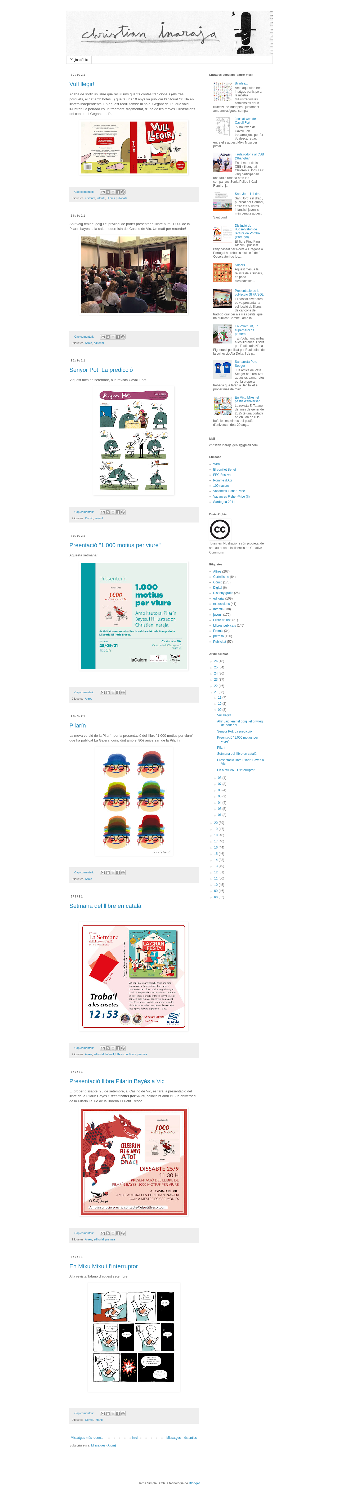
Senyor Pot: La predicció (101, 370)
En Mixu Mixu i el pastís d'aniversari (247, 399)
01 (220, 815)
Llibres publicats (117, 198)
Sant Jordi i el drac (248, 194)
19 (216, 829)
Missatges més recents (87, 1438)
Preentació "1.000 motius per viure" (115, 545)
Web (216, 464)
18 (216, 835)
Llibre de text (222, 620)
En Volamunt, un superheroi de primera (246, 330)
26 (216, 661)
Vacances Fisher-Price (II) (231, 496)
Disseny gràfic (223, 593)
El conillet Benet (224, 469)
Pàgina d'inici (79, 60)
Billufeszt (241, 83)
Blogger (194, 1483)
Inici (134, 1438)
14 (216, 860)
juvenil (99, 518)
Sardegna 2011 (224, 502)
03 (220, 809)
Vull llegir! (82, 84)
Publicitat (219, 642)
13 (216, 866)
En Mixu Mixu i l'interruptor (103, 1266)
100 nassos (221, 486)
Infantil (101, 198)
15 (216, 854)
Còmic (89, 518)
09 (220, 710)
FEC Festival (222, 475)
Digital (217, 588)
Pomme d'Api (222, 480)
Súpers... (241, 265)
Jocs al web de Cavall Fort (245, 120)
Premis (218, 631)
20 (216, 823)
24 (216, 673)
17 (216, 841)
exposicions (221, 604)
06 (220, 790)
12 (216, 872)
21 (216, 692)
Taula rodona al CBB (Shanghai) (249, 156)
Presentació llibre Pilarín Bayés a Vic (116, 1081)
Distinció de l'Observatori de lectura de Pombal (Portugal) (248, 231)
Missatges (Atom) (103, 1445)
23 (216, 679)
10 (220, 703)
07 (220, 784)
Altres (88, 343)
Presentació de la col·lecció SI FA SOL (249, 292)
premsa (142, 1054)
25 (216, 667)
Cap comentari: (84, 191)
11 (220, 697)
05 (220, 796)
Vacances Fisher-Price (229, 491)
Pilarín (77, 725)
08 (220, 778)
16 (216, 847)
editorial (90, 198)
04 (220, 803)
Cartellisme (221, 577)
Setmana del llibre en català (105, 906)
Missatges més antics (181, 1438)
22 (216, 686)
